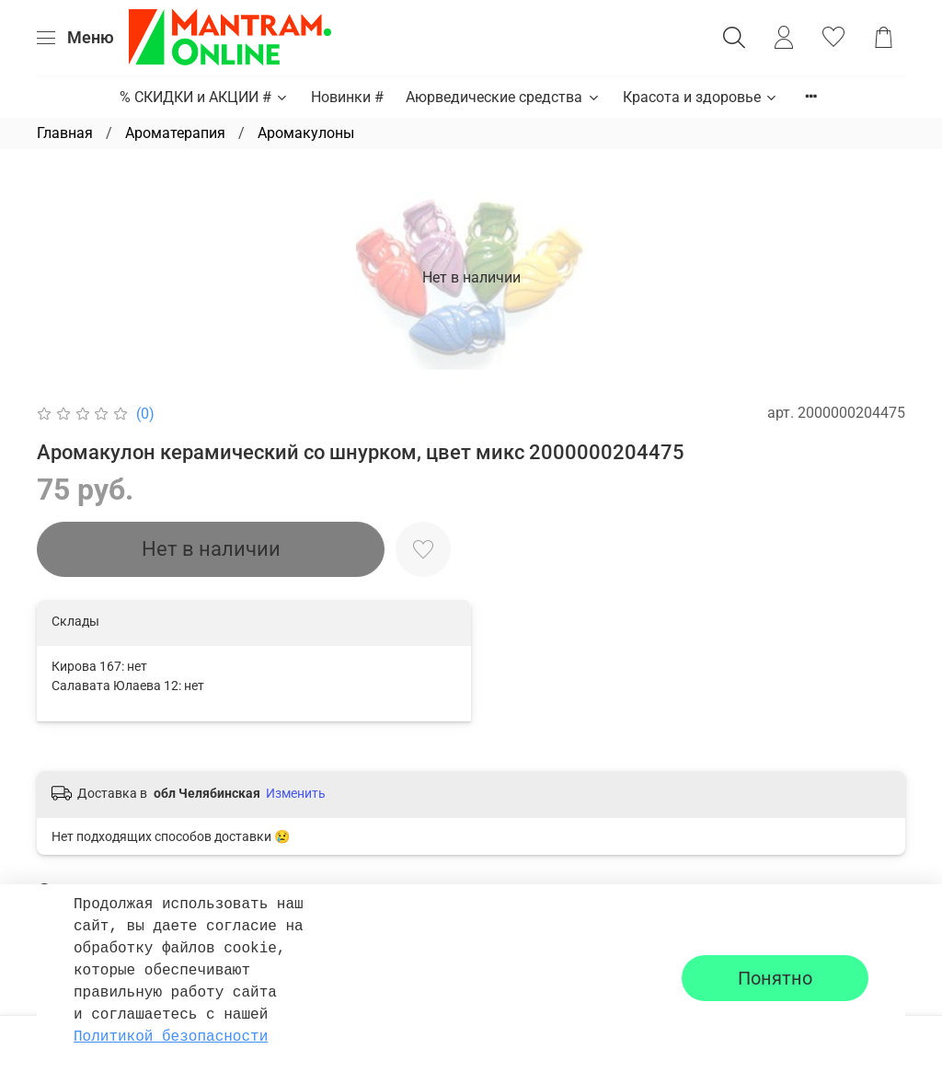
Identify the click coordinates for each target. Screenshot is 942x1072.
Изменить (296, 793)
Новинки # (347, 97)
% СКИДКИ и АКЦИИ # (204, 97)
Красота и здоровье (700, 97)
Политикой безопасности (171, 1037)
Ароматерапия (175, 133)
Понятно (775, 978)
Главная (65, 133)
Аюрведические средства (503, 97)
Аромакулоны (306, 133)
